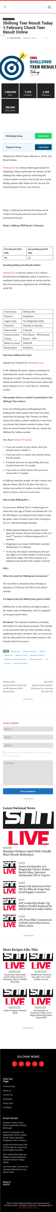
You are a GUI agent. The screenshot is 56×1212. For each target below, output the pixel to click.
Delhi (21, 899)
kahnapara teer (15, 651)
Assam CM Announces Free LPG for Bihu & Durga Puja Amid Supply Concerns (35, 889)
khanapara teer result (30, 651)
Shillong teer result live (37, 655)
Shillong (42, 651)
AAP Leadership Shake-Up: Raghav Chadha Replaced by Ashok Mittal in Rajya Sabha (35, 905)
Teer (47, 659)
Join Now (44, 135)
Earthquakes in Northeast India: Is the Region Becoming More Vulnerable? (41, 1014)
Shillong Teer (9, 167)
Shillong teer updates (36, 659)
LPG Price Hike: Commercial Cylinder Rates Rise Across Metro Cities (35, 922)
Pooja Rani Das (15, 38)
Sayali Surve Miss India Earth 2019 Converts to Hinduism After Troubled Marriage (15, 978)
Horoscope (8, 19)
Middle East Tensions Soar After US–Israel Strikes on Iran (41, 976)
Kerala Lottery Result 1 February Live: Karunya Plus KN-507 (42, 688)
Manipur (7, 847)
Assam (22, 862)
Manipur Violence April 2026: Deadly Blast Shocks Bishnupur (27, 852)
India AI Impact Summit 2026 (15, 1011)
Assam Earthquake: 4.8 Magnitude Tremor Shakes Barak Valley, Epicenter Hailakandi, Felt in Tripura (34, 871)
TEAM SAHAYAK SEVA (28, 1207)
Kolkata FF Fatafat (23, 439)
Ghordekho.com (36, 362)
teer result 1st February (21, 663)
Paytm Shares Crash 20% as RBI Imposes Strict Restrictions (14, 688)
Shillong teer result (21, 655)
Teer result (7, 663)
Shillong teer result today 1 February (15, 659)
